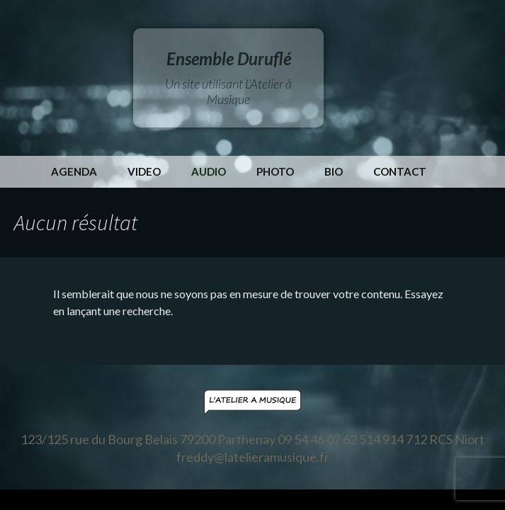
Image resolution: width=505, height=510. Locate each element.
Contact (399, 171)
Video (144, 171)
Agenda (74, 171)
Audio (208, 171)
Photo (275, 171)
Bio (333, 171)
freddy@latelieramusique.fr (252, 457)
